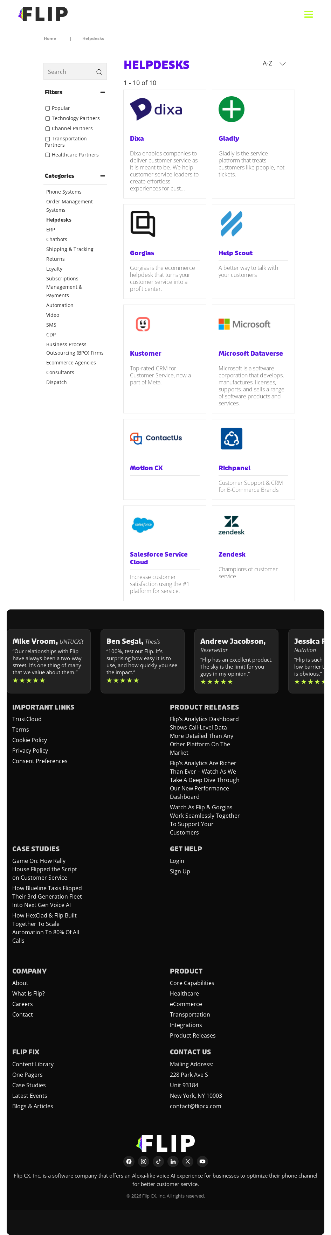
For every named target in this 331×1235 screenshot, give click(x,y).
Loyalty (54, 268)
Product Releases (193, 1035)
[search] (75, 71)
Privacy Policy (30, 750)
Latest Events (29, 1096)
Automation (60, 305)
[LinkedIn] (173, 1161)
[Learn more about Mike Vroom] (48, 661)
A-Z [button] (274, 63)
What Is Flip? (28, 993)
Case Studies (29, 1085)
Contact (22, 1014)
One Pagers (27, 1075)
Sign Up (180, 871)
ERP (50, 229)
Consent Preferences (40, 761)
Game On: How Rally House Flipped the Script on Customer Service (44, 869)
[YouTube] (202, 1161)
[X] (187, 1161)
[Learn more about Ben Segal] (142, 661)
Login (177, 861)
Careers (22, 1004)
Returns (55, 259)
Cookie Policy (29, 740)
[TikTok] (158, 1161)
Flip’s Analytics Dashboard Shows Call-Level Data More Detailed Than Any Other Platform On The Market (204, 735)
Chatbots (56, 239)
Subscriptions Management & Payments (64, 287)
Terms (20, 729)
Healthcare (184, 993)
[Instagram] (143, 1161)
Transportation (190, 1014)
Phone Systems (64, 191)
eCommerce (186, 1004)
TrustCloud (27, 719)
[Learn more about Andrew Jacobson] (236, 661)
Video (52, 315)
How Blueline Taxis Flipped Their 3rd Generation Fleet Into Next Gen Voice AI (47, 896)
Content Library (33, 1064)
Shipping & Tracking (70, 249)
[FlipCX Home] (43, 14)
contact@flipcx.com (195, 1106)
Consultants (60, 372)
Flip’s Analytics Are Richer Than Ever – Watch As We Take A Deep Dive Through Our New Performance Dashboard (205, 780)
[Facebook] (129, 1161)
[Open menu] (308, 14)
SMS (51, 324)
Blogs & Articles (32, 1106)
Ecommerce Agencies (71, 362)
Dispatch (56, 382)
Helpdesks (58, 219)
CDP (51, 334)
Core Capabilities (192, 983)
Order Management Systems (69, 205)
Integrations (186, 1025)
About (20, 983)
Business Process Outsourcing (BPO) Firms (75, 348)
